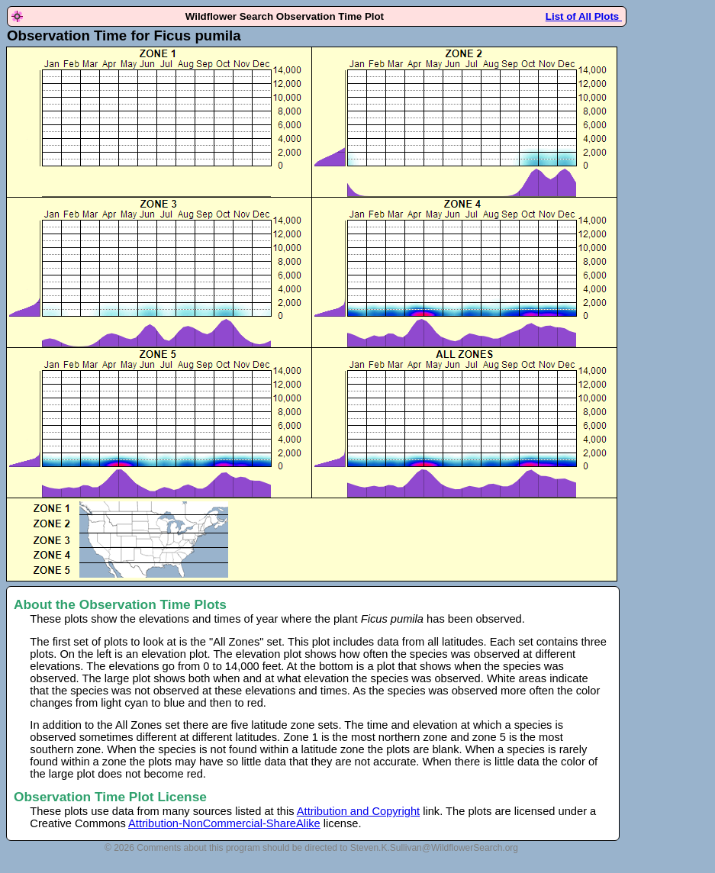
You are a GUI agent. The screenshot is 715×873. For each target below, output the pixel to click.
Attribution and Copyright (358, 811)
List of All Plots (584, 16)
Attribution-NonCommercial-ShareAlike (224, 823)
